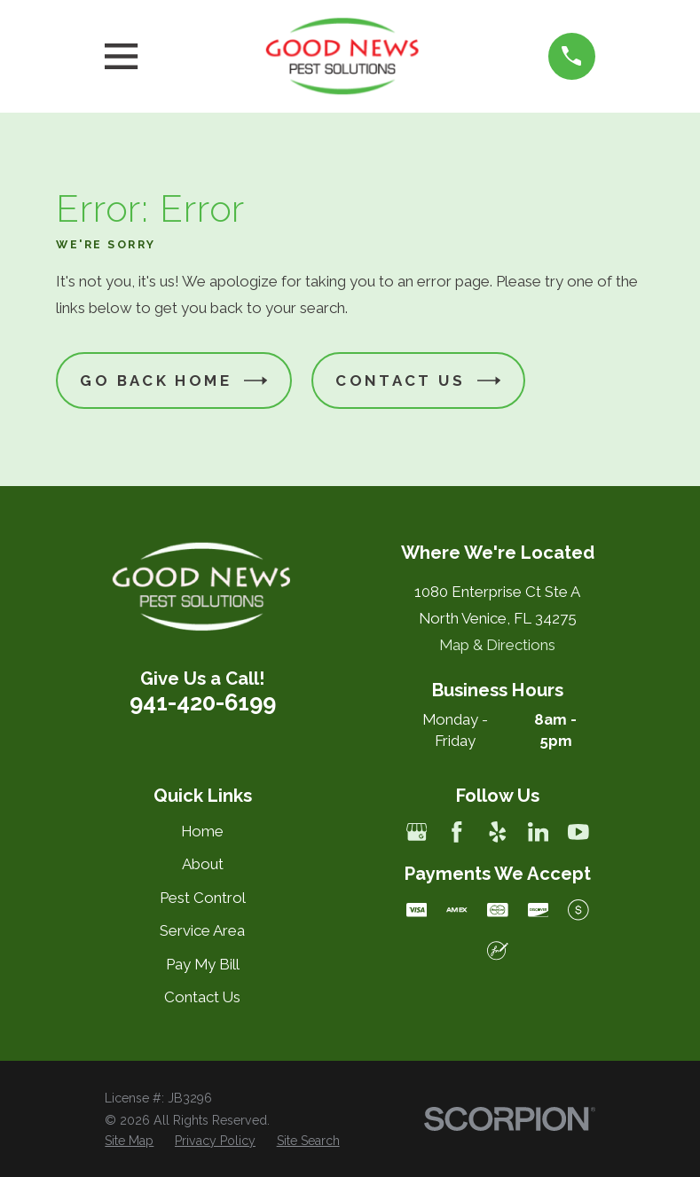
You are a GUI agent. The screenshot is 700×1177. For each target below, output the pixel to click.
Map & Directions (497, 645)
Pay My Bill (203, 964)
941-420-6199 (203, 702)
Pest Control (203, 897)
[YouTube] (578, 832)
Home (202, 831)
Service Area (202, 930)
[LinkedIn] (538, 832)
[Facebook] (457, 832)
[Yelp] (497, 832)
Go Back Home (173, 380)
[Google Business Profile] (417, 832)
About (203, 864)
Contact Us (417, 380)
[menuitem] (129, 1141)
